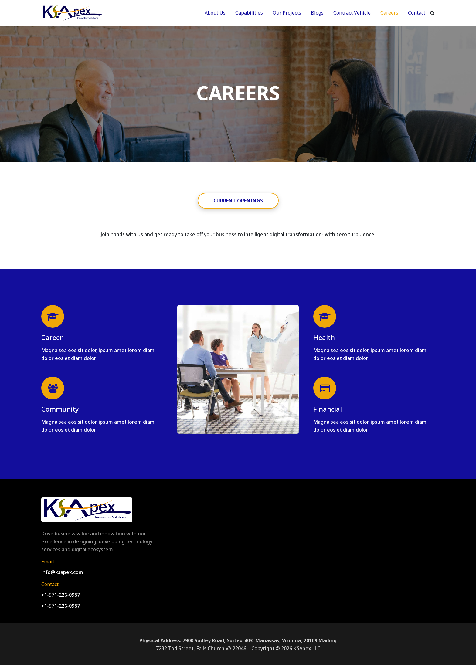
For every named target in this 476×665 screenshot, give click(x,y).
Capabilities (249, 12)
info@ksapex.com (62, 572)
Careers (389, 12)
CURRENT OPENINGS (238, 200)
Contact (416, 12)
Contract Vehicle (352, 12)
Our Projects (287, 12)
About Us (215, 12)
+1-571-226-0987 (60, 595)
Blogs (317, 12)
